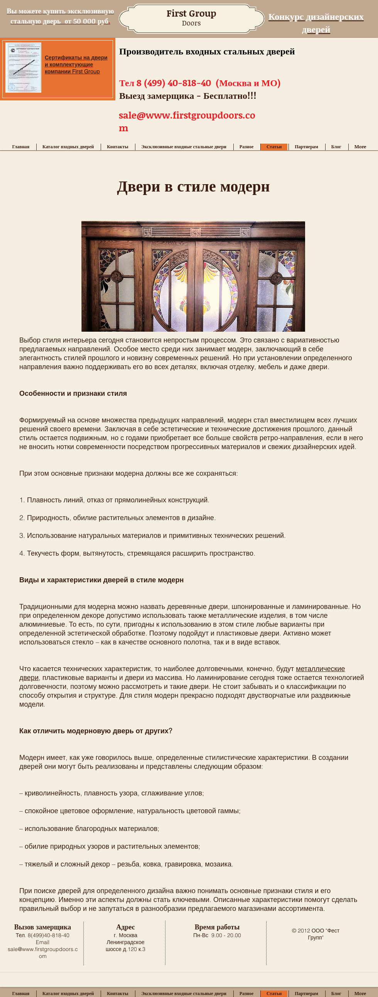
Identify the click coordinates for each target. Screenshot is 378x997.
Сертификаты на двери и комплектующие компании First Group (76, 64)
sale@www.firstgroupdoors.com (43, 953)
